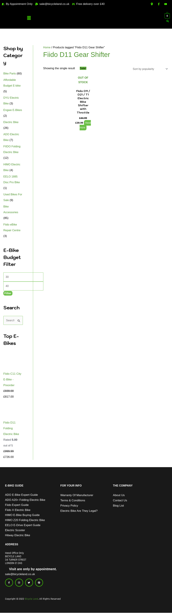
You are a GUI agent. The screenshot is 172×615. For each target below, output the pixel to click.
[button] (29, 18)
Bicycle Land (31, 601)
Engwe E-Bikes (13, 110)
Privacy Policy (69, 506)
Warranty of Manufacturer (76, 496)
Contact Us (120, 501)
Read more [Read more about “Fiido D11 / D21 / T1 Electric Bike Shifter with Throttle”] (85, 126)
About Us (119, 496)
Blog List (118, 506)
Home (47, 47)
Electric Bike (11, 122)
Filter (7, 294)
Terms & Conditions (72, 501)
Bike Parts (9, 73)
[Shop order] (148, 69)
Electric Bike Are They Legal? (79, 511)
